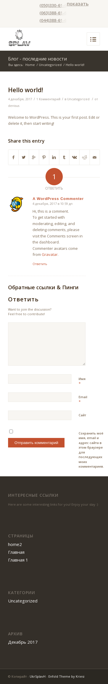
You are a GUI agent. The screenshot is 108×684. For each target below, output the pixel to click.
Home (30, 65)
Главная (16, 552)
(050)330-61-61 (54, 5)
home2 (15, 544)
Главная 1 (18, 560)
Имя (82, 381)
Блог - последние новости (37, 59)
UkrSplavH (38, 676)
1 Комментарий (48, 99)
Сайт (82, 415)
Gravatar (50, 254)
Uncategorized (50, 65)
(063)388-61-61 (54, 13)
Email (83, 400)
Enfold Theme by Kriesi (66, 676)
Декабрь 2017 (23, 642)
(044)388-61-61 (54, 20)
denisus (13, 106)
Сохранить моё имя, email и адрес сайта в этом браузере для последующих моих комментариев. (91, 450)
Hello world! (25, 90)
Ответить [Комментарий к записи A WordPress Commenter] (40, 264)
